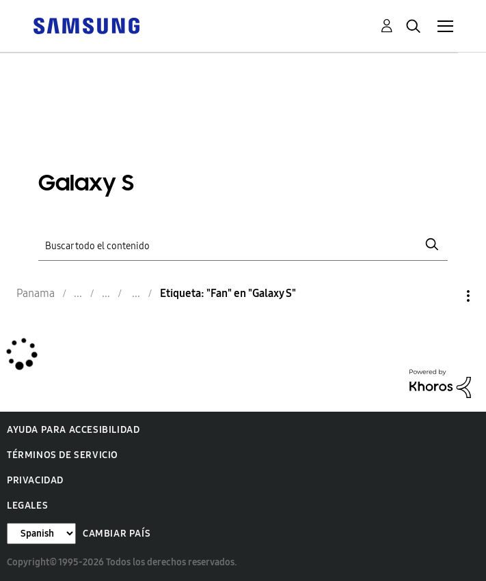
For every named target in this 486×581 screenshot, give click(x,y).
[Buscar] (243, 245)
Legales (27, 505)
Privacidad (35, 480)
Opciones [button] (445, 296)
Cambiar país (116, 533)
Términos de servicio (62, 455)
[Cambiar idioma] (41, 533)
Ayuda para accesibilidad (73, 430)
